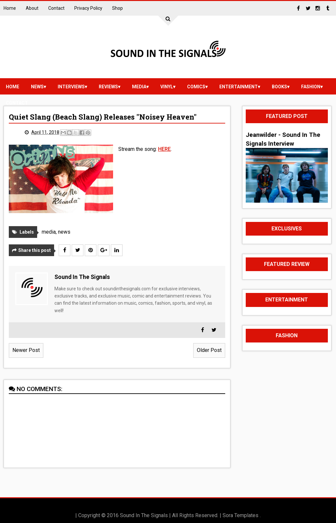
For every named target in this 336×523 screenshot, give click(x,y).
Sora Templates (240, 515)
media (139, 86)
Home (10, 8)
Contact (56, 8)
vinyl (166, 86)
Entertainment (238, 86)
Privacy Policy (88, 8)
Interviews (71, 86)
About (32, 8)
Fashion (310, 86)
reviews (108, 86)
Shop (117, 8)
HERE (164, 149)
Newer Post (26, 350)
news (37, 86)
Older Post (209, 350)
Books (279, 86)
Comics (196, 86)
